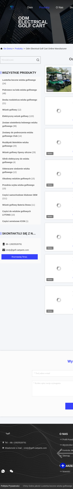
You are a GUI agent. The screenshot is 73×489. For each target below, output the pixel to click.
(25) (15, 144)
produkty (19, 48)
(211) (19, 197)
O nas (59, 7)
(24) (19, 82)
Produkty (44, 7)
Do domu (8, 48)
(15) (18, 178)
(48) (19, 92)
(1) (15, 221)
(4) (15, 160)
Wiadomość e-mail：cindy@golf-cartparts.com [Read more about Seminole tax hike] (24, 448)
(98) (19, 124)
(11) (18, 205)
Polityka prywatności (10, 486)
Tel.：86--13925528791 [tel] (14, 442)
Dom (30, 7)
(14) (17, 134)
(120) (18, 116)
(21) (19, 101)
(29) (19, 152)
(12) (11, 110)
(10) (16, 213)
